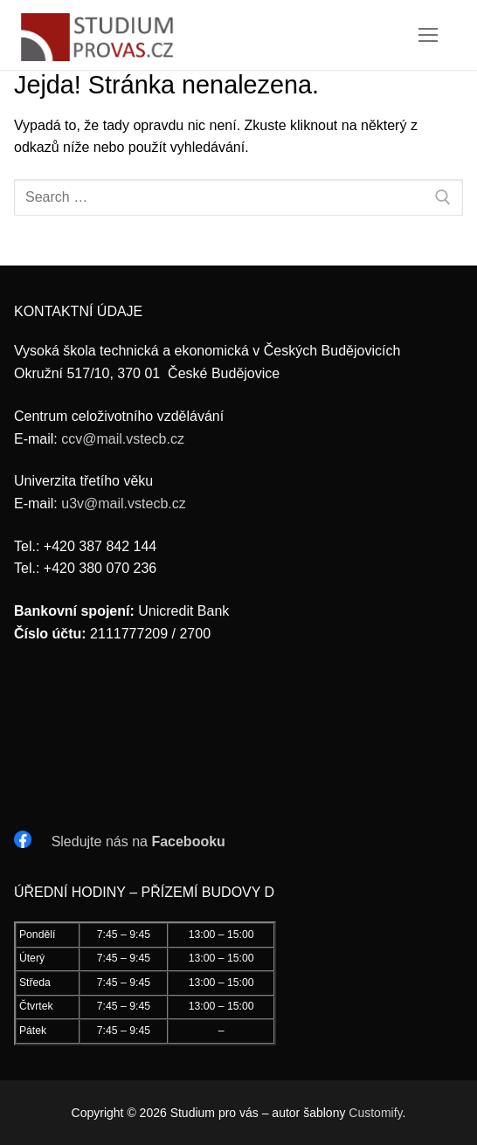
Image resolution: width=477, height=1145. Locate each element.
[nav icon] (428, 35)
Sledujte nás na (138, 841)
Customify (375, 1113)
